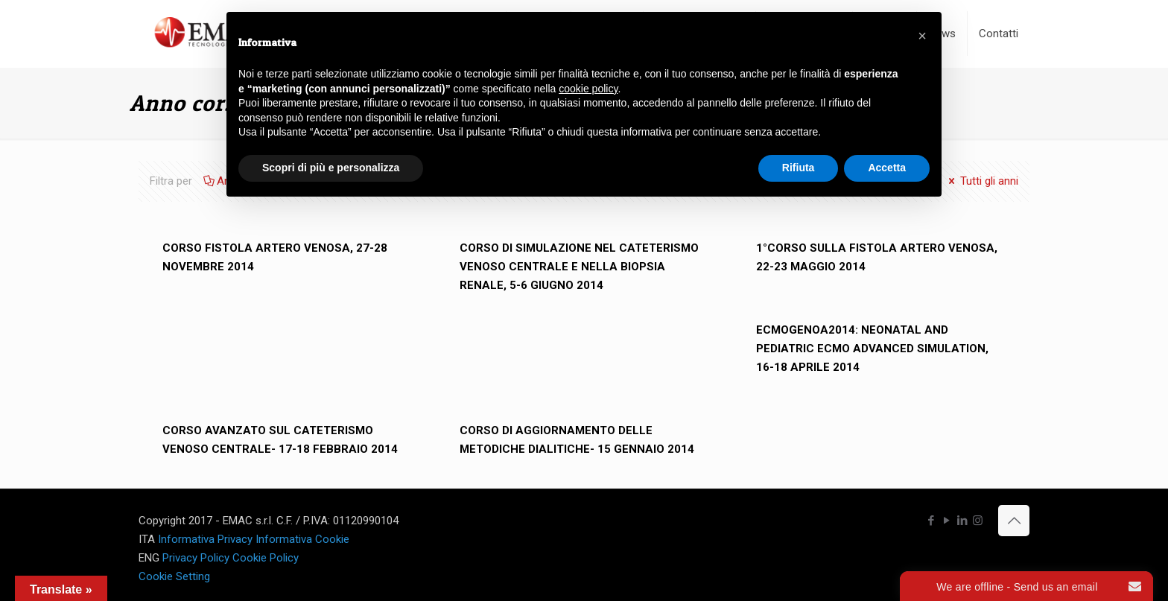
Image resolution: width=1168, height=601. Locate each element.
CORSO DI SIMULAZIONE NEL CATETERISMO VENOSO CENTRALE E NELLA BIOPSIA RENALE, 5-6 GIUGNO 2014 (579, 266)
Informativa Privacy (205, 539)
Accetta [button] (887, 168)
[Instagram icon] (977, 520)
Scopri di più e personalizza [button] (330, 168)
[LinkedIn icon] (962, 520)
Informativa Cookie (302, 539)
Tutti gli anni (982, 181)
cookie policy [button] (588, 89)
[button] (922, 36)
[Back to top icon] (1013, 520)
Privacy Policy (195, 558)
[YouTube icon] (946, 520)
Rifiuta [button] (798, 168)
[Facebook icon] (930, 520)
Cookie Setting (174, 576)
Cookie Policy (265, 558)
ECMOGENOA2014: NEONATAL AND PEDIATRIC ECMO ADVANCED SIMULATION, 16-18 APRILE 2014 (872, 348)
